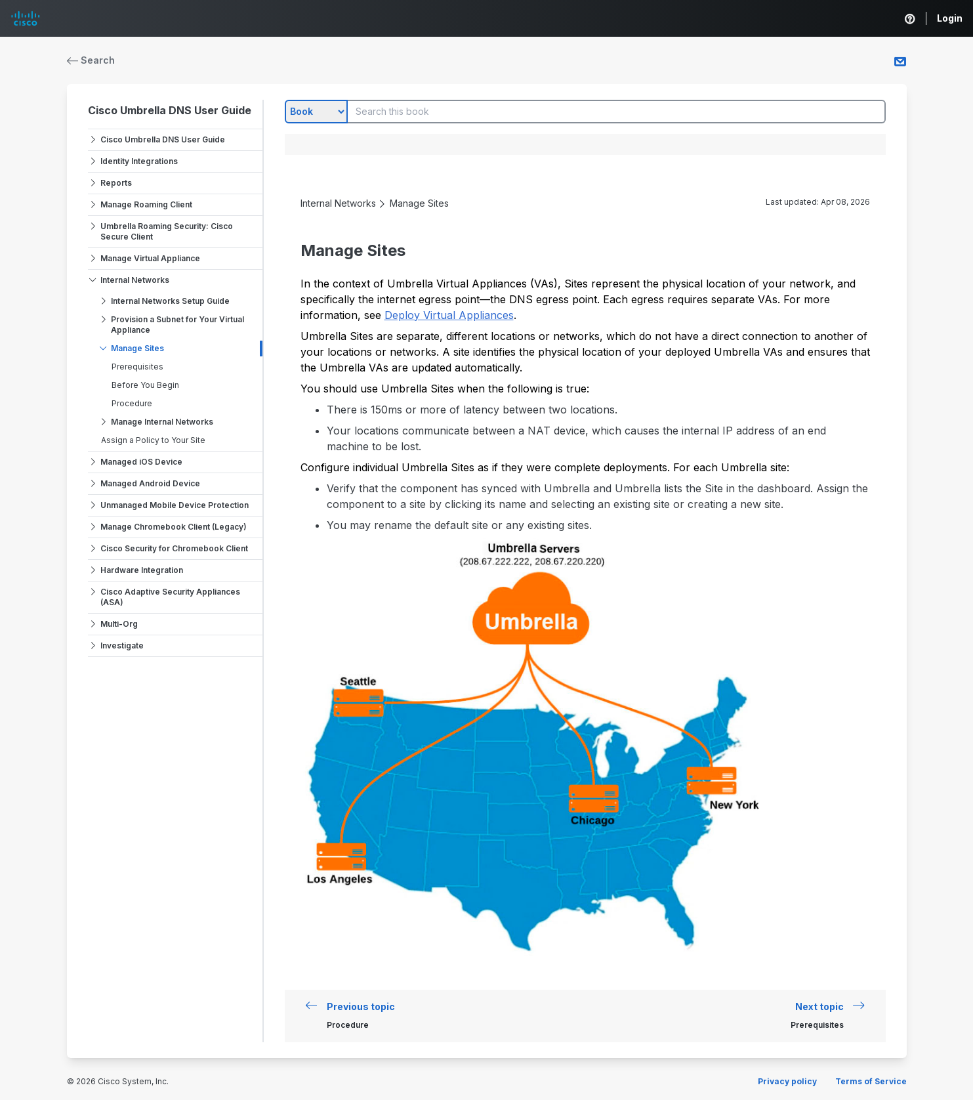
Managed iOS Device (141, 462)
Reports (116, 183)
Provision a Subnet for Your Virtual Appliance (177, 324)
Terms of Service (871, 1081)
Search (91, 60)
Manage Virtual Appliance (150, 258)
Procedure (132, 403)
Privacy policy (787, 1081)
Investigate (122, 645)
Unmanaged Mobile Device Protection (174, 505)
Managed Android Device (150, 483)
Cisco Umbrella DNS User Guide (169, 110)
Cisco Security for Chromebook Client (174, 548)
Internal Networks (134, 280)
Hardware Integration (141, 570)
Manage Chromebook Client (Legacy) (173, 527)
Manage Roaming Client (146, 204)
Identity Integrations (139, 161)
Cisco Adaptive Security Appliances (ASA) (170, 597)
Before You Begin (145, 385)
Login (950, 18)
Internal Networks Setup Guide (170, 301)
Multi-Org (119, 624)
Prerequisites (137, 366)
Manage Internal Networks (162, 422)
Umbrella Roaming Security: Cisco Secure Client (166, 231)
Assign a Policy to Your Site (153, 440)
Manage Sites (137, 348)
